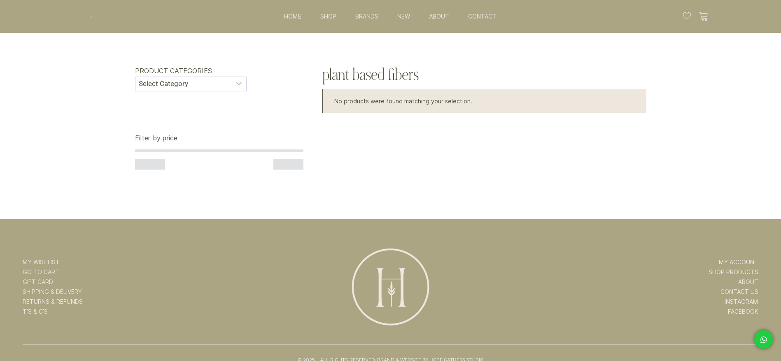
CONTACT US (739, 292)
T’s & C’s (35, 311)
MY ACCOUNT (738, 262)
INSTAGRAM (741, 301)
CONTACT (482, 16)
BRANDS (366, 16)
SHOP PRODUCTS (733, 272)
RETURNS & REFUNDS (53, 301)
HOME (292, 16)
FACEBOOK (743, 311)
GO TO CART (41, 272)
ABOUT (439, 16)
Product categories (173, 71)
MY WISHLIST (41, 262)
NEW (403, 16)
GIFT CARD (38, 282)
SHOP (328, 16)
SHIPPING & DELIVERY (52, 292)
